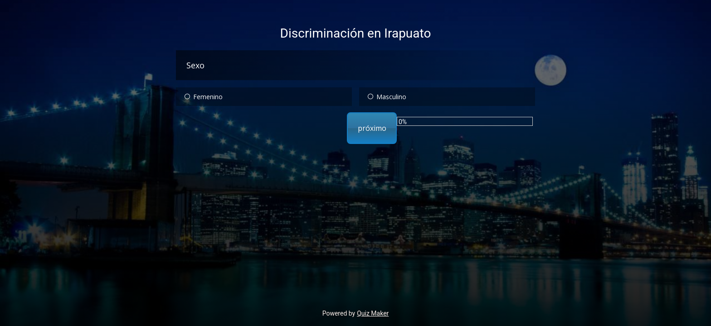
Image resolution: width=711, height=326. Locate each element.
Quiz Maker (373, 313)
